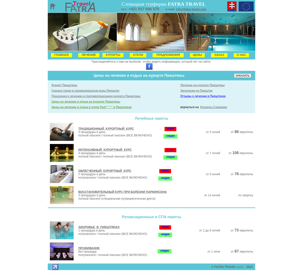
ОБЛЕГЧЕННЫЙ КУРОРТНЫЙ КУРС (104, 170)
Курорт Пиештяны (64, 85)
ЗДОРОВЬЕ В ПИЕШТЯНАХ (99, 227)
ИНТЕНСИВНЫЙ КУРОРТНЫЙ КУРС (105, 149)
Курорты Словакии (213, 107)
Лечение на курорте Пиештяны (202, 85)
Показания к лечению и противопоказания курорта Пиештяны (96, 96)
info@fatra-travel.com (191, 9)
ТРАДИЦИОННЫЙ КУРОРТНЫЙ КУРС (106, 128)
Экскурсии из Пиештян (196, 91)
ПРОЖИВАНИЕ (89, 248)
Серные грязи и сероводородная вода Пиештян (85, 91)
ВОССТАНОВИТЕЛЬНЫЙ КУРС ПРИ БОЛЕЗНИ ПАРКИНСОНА (122, 192)
